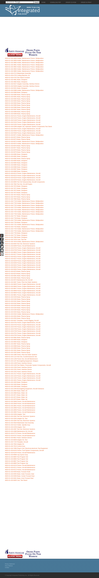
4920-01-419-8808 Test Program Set (16, 463)
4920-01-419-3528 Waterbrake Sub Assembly (19, 423)
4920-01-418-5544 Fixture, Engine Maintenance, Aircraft (22, 129)
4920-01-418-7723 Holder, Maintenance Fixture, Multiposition (24, 207)
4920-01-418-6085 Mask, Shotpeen (16, 165)
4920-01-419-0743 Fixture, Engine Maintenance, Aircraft (22, 325)
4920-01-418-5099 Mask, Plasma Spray (17, 114)
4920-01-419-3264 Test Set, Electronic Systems (20, 420)
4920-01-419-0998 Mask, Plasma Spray (17, 346)
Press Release (9, 565)
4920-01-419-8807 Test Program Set (16, 461)
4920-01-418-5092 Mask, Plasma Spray (17, 99)
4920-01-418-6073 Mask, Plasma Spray (17, 139)
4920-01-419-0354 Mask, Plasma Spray (17, 318)
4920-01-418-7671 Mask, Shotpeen (16, 188)
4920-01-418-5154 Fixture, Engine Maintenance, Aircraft (22, 122)
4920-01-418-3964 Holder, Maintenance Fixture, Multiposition (24, 69)
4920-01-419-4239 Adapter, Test (15, 427)
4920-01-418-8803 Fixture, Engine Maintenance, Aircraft (22, 252)
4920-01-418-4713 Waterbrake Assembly (18, 73)
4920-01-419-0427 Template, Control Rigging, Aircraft (22, 320)
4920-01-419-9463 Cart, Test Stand (16, 480)
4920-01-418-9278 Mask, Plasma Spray (17, 271)
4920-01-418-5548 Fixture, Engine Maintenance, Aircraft (22, 133)
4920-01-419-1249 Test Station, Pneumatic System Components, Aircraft (28, 365)
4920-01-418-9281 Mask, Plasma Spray (17, 275)
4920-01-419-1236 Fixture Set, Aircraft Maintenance (21, 359)
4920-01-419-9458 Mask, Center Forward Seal (19, 476)
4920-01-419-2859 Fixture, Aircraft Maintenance (20, 410)
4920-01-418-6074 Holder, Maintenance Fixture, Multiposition (24, 141)
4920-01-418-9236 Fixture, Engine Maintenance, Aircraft (22, 263)
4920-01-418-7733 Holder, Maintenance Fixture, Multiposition (24, 229)
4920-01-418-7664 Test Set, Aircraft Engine (18, 184)
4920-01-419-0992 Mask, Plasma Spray (17, 337)
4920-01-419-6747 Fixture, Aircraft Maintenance (20, 435)
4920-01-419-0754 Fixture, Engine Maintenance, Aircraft (22, 335)
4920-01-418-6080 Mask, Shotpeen (16, 154)
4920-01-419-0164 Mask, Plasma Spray (17, 308)
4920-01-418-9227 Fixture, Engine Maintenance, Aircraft (22, 258)
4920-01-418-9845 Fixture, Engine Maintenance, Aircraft (22, 284)
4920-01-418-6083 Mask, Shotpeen (16, 160)
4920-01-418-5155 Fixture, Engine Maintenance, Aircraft (22, 124)
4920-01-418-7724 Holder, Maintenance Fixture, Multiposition (24, 209)
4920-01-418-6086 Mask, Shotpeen (16, 167)
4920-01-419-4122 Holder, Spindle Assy (17, 425)
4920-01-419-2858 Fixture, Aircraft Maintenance (20, 408)
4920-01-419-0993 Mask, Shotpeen (16, 339)
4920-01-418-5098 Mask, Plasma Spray (17, 111)
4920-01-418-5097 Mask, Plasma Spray (17, 109)
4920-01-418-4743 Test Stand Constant (17, 77)
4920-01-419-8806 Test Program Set (16, 459)
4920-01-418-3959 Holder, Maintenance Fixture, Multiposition (24, 60)
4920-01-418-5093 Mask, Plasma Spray (17, 101)
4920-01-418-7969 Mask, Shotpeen (16, 237)
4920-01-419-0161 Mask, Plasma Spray (17, 301)
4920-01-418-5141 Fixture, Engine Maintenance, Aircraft (22, 116)
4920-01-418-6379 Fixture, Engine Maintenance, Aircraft (22, 180)
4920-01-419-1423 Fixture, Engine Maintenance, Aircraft (22, 376)
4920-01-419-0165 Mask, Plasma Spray (17, 310)
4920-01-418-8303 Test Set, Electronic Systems (20, 244)
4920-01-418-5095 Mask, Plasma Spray (17, 105)
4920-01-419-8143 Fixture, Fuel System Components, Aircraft (24, 450)
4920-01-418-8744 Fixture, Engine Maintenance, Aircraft (22, 248)
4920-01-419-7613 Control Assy (15, 446)
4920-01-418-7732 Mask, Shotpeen (16, 227)
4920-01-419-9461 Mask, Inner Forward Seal (19, 478)
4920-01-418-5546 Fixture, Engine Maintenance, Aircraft (22, 131)
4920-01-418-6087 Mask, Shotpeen (16, 169)
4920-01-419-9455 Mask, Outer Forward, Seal (19, 474)
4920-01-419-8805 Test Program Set (16, 457)
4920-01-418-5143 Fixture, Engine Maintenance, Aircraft (22, 118)
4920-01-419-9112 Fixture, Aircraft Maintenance (20, 469)
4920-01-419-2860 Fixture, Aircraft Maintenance (20, 412)
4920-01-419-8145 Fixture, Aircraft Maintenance (20, 452)
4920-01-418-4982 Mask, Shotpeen (16, 82)
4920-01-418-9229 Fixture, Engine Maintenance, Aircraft (22, 261)
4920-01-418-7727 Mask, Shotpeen (16, 216)
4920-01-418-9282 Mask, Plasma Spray (17, 278)
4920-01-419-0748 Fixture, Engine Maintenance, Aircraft (22, 329)
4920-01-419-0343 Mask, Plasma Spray (17, 312)
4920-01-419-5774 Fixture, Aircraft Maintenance (20, 433)
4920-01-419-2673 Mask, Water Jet (16, 397)
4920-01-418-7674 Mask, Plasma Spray (17, 195)
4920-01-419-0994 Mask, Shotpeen (16, 342)
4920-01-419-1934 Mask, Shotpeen (16, 384)
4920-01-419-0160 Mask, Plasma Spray (17, 299)
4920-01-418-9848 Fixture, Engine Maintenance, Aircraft (22, 290)
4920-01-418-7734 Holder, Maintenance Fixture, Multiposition (24, 231)
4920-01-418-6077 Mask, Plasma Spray (17, 148)
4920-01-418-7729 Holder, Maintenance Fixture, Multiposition (24, 220)
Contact (7, 567)
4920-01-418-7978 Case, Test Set (15, 239)
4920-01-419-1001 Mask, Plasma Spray (17, 350)
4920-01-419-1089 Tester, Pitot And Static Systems (21, 354)
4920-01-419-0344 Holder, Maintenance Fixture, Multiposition (24, 314)
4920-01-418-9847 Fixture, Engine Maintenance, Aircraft (22, 288)
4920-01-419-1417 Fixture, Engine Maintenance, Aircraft (22, 374)
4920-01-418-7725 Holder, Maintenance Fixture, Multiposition (24, 212)
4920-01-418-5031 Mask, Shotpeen (16, 88)
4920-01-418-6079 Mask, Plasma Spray (17, 152)
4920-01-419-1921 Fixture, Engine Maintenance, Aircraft (22, 380)
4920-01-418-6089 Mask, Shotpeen (16, 171)
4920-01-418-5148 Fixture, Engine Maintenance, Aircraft (22, 120)
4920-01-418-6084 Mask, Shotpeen (16, 163)
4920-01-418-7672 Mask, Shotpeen (16, 190)
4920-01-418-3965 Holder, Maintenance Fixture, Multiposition (24, 71)
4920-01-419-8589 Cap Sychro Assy (16, 454)
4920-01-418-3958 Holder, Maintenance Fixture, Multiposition (24, 58)
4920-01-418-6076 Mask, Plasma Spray (17, 146)
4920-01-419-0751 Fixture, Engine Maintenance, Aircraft (22, 333)
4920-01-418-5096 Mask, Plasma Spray (17, 107)
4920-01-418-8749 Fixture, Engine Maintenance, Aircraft (22, 250)
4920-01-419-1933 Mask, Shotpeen (16, 382)
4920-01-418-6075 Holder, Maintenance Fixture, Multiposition (24, 143)
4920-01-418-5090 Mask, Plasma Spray (17, 94)
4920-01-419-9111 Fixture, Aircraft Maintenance (20, 467)
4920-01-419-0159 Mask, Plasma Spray (17, 297)
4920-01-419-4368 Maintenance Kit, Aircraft (18, 431)
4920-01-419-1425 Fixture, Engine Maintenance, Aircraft (22, 378)
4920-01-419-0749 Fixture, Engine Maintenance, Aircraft (22, 331)
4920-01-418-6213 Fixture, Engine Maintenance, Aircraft (22, 173)
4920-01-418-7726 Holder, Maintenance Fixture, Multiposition (24, 214)
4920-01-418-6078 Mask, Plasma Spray (17, 150)
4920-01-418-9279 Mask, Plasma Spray (17, 273)
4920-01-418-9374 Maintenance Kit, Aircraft (18, 280)
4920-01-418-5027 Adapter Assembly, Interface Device (22, 84)
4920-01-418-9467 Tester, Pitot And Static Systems (21, 282)
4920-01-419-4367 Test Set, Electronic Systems (20, 429)
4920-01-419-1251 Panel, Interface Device (18, 369)
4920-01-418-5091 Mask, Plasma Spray (17, 96)
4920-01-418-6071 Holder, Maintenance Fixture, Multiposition (24, 135)
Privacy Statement (10, 564)
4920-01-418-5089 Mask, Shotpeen (16, 92)
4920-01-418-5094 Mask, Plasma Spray (17, 103)
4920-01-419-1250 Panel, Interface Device (18, 367)
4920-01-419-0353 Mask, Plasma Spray (17, 316)
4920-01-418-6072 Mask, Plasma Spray (17, 137)
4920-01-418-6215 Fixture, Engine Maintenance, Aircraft (22, 175)
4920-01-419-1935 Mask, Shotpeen (16, 386)
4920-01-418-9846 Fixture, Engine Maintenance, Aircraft (22, 286)
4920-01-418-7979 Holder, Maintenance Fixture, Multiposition (24, 241)
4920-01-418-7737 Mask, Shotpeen (16, 235)
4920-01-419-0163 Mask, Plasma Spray (17, 305)
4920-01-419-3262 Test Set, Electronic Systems (20, 416)
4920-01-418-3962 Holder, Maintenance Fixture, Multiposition (24, 67)
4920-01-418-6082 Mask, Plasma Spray (17, 158)
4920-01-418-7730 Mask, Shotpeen (16, 222)
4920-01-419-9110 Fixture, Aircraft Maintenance (20, 465)
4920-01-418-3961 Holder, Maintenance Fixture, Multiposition (24, 65)
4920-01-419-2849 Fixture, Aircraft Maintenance (20, 403)
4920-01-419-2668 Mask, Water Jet (16, 393)
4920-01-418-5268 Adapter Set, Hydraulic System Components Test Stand (28, 126)
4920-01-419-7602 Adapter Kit (14, 444)
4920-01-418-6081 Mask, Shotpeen (16, 156)
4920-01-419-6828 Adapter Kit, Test (16, 440)
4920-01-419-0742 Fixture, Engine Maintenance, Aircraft (22, 322)
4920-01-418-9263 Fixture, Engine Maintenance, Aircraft (22, 269)
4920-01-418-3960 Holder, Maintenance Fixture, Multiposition (24, 62)
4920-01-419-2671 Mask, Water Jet (16, 395)
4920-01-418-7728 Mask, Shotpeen (16, 218)
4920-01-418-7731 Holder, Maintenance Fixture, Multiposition (24, 224)
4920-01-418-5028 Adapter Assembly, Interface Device (22, 86)
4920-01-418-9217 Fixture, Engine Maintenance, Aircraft (22, 254)
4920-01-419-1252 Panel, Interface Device (18, 371)
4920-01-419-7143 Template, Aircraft (16, 442)
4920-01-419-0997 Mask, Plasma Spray (17, 344)
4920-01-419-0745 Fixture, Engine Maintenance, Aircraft (22, 327)
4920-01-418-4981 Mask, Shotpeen (16, 79)
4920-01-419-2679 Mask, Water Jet (16, 399)
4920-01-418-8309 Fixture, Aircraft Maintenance (20, 246)
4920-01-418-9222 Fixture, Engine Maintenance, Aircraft (22, 256)
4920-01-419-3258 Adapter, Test (15, 414)
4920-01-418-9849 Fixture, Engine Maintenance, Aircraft (22, 293)
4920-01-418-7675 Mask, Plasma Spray (17, 197)
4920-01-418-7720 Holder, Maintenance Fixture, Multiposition (24, 203)
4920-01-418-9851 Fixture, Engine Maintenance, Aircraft (22, 295)
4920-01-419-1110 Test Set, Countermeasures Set (21, 356)
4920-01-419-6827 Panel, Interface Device (18, 437)
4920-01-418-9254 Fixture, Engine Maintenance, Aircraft (22, 267)
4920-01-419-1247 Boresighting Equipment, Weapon (21, 361)
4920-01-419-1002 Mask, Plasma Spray (17, 352)
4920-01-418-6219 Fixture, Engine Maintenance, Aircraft (22, 177)
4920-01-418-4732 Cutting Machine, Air (17, 75)
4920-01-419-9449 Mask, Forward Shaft (17, 472)
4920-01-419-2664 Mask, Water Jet (16, 391)
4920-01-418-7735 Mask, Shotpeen (16, 233)
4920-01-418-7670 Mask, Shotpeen (16, 186)
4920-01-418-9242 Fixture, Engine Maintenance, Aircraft (22, 265)
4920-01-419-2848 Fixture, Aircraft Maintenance (20, 401)
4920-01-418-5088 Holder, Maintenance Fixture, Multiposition (24, 90)
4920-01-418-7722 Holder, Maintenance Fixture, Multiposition (24, 205)
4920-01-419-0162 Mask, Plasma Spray (17, 303)
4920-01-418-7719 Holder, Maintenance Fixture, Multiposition (24, 201)
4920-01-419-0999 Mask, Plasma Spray (17, 348)
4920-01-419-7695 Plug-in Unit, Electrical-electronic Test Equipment (26, 448)
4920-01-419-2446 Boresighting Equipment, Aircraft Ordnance (24, 388)
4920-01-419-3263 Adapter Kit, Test (16, 418)
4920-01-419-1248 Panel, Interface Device (18, 363)
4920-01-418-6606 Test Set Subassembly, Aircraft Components (25, 182)
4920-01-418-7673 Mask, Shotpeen (16, 192)
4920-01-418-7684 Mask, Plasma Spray (17, 199)
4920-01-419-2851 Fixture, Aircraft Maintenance (20, 406)
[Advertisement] (51, 32)
